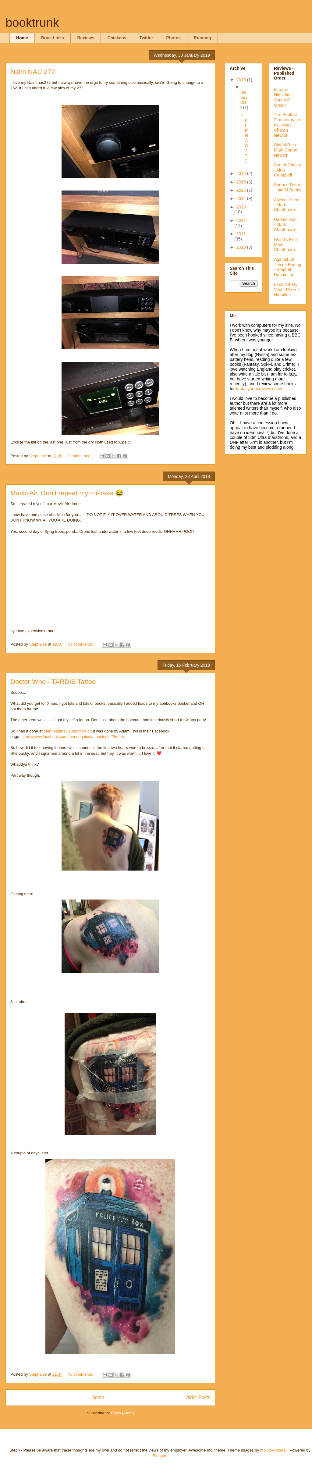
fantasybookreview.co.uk (259, 388)
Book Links (52, 37)
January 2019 (243, 100)
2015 (241, 190)
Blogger (159, 1455)
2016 (241, 182)
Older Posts (198, 1397)
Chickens (116, 37)
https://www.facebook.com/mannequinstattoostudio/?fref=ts (73, 736)
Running (202, 37)
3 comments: (79, 456)
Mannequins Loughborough (68, 731)
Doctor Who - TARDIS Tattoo (53, 682)
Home (22, 37)
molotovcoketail (274, 1450)
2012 (241, 220)
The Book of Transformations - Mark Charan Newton (287, 124)
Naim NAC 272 (32, 72)
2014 (241, 198)
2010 (241, 247)
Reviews (85, 37)
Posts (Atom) (122, 1413)
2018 (241, 173)
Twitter (146, 37)
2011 (241, 233)
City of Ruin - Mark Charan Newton (286, 150)
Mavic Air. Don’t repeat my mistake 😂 (66, 493)
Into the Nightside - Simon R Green (284, 97)
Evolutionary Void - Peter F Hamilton (287, 289)
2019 (241, 79)
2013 (241, 207)
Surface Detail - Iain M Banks (287, 187)
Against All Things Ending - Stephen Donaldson (287, 267)
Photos (173, 37)
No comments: (80, 644)
